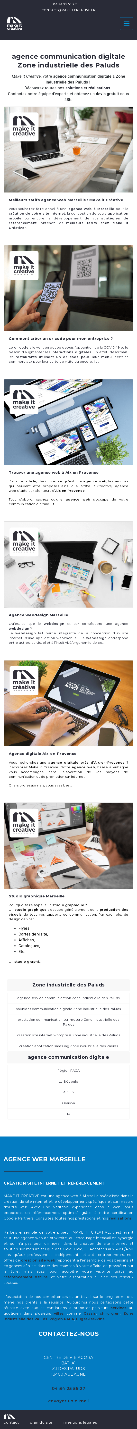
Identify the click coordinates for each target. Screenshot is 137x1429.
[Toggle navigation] (126, 23)
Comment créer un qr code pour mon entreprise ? (61, 338)
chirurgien (110, 1313)
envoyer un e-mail (68, 1400)
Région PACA (68, 1070)
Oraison (68, 1103)
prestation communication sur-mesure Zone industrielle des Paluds (68, 1022)
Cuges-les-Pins (90, 1319)
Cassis (90, 1313)
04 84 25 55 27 (65, 4)
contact (11, 1422)
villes (59, 1313)
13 (68, 1114)
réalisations (120, 1218)
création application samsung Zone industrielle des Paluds (68, 1046)
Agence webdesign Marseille (38, 615)
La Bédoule (68, 1081)
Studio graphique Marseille (36, 896)
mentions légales (80, 1422)
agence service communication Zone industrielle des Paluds (68, 998)
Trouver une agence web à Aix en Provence (54, 472)
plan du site (41, 1422)
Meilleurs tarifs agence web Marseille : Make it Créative (66, 200)
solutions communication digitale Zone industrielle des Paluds (68, 1009)
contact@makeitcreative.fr (69, 10)
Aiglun (68, 1092)
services (119, 1308)
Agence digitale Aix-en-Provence (43, 753)
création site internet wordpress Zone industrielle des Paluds (68, 1035)
